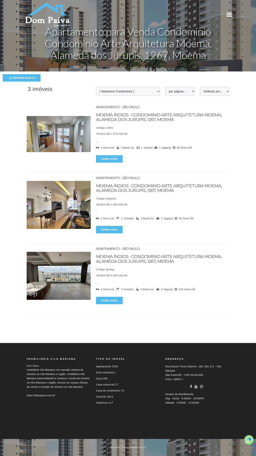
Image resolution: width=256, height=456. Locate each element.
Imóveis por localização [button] (41, 432)
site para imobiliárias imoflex (128, 447)
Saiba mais (109, 158)
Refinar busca (22, 77)
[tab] (128, 432)
